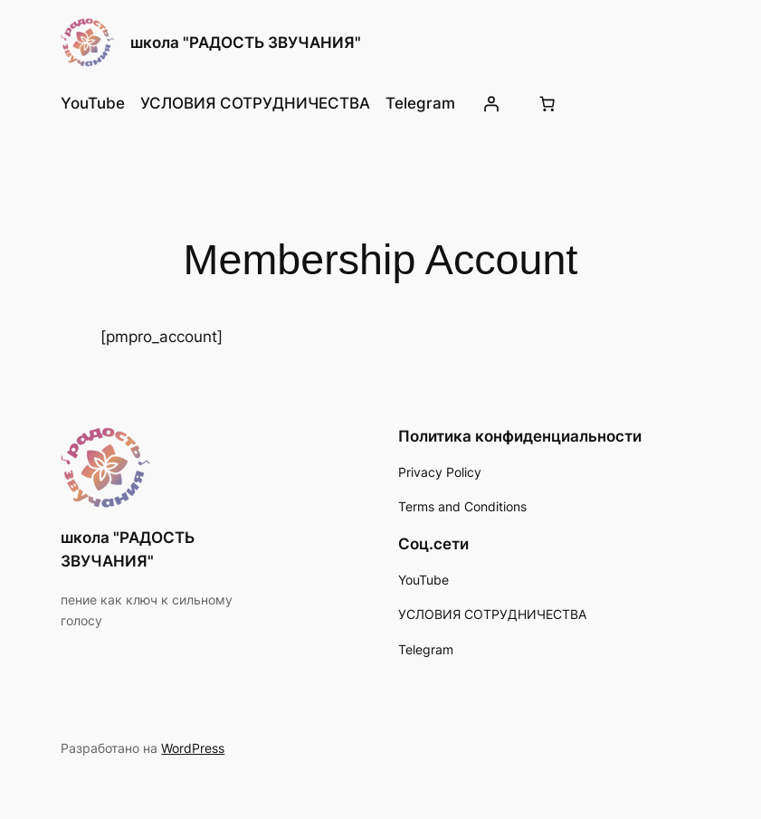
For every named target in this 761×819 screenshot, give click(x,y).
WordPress (192, 748)
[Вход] (491, 103)
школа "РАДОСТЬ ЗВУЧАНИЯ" (245, 42)
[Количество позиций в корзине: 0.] (547, 103)
